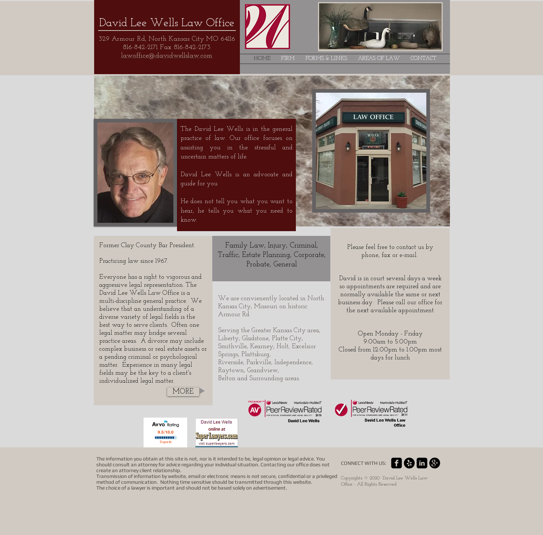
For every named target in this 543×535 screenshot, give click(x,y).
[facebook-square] (396, 463)
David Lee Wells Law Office (166, 23)
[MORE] (183, 391)
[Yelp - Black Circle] (409, 463)
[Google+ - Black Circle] (434, 463)
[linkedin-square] (422, 463)
